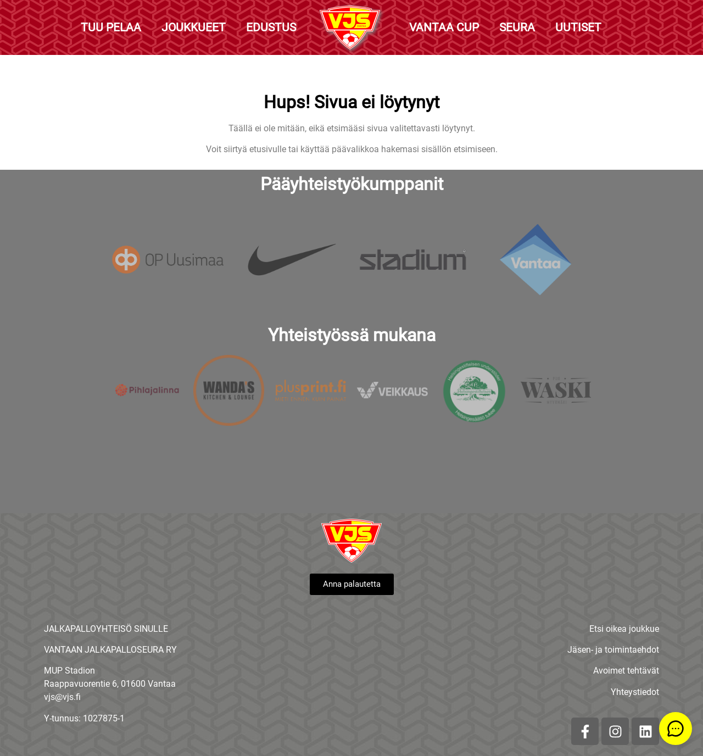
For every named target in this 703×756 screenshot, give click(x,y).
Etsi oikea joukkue (624, 629)
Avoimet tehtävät (626, 670)
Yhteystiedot (635, 692)
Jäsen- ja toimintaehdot (613, 649)
